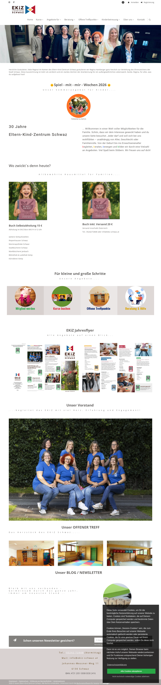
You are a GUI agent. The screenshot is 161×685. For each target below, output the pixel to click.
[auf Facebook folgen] (14, 2)
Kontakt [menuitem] (141, 19)
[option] (80, 44)
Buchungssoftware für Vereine (88, 683)
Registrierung (147, 2)
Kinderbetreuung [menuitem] (111, 19)
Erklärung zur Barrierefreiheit (41, 680)
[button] (150, 20)
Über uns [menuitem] (128, 19)
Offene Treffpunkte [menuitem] (88, 19)
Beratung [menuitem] (69, 19)
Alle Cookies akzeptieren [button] (131, 671)
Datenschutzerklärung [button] (117, 665)
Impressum (13, 680)
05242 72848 (75, 652)
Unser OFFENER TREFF (80, 527)
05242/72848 (91, 232)
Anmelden (133, 2)
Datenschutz (23, 680)
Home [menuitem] (30, 19)
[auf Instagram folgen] (9, 2)
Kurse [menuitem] (40, 19)
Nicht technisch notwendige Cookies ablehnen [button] (130, 676)
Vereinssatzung (59, 680)
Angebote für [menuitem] (54, 19)
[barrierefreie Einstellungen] (123, 2)
